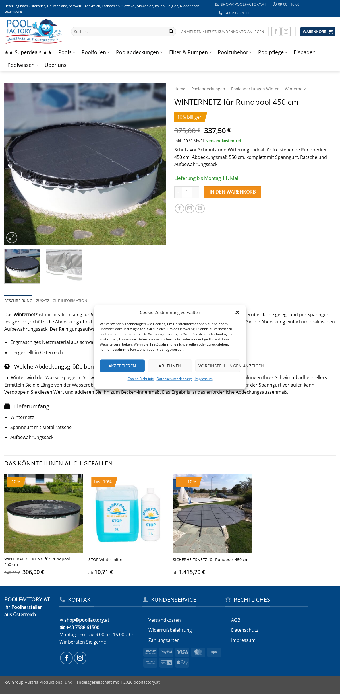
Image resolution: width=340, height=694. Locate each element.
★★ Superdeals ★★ (28, 52)
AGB (235, 620)
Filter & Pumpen (190, 52)
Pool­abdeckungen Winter (255, 88)
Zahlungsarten (164, 640)
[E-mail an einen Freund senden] (189, 208)
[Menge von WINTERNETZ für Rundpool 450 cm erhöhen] (195, 192)
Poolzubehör (235, 52)
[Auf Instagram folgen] (286, 31)
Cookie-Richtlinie (141, 378)
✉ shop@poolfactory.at (84, 620)
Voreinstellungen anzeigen (219, 366)
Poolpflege (272, 52)
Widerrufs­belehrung (170, 630)
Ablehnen (170, 366)
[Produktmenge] (186, 192)
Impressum (204, 378)
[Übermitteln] (171, 31)
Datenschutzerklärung (174, 378)
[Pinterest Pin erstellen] (200, 208)
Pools (66, 52)
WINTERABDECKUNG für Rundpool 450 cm (37, 562)
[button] (237, 312)
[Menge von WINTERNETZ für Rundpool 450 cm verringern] (177, 192)
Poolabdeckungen (139, 52)
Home (179, 88)
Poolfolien (96, 52)
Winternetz (295, 88)
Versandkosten (164, 620)
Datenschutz (244, 630)
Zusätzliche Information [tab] (61, 300)
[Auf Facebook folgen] (276, 31)
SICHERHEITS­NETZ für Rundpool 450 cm (210, 559)
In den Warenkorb (233, 192)
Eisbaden (305, 52)
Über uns (56, 64)
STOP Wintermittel (105, 559)
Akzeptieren (122, 366)
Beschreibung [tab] (18, 300)
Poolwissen (22, 64)
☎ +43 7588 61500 (79, 627)
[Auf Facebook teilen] (179, 208)
